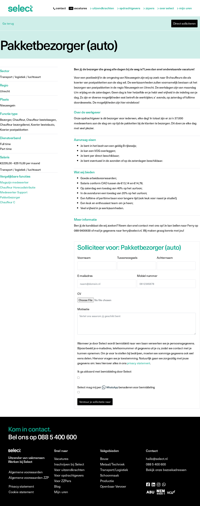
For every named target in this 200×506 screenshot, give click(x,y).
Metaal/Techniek (112, 464)
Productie (107, 480)
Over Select (167, 8)
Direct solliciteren (184, 23)
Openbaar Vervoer (113, 486)
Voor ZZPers (62, 480)
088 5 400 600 (156, 464)
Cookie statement (21, 491)
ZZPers (150, 8)
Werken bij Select (20, 461)
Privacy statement (21, 486)
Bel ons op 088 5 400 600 (42, 437)
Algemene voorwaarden (26, 472)
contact (59, 8)
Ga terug (8, 23)
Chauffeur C (7, 202)
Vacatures (61, 458)
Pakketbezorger (10, 197)
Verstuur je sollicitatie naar (95, 402)
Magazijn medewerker (14, 182)
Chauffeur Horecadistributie (17, 187)
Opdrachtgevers (129, 8)
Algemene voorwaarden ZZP (29, 477)
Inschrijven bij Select (69, 464)
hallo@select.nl (157, 458)
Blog (57, 486)
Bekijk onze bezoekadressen (166, 469)
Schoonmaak (109, 475)
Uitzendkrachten (103, 8)
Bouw (104, 458)
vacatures (78, 8)
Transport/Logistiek (114, 469)
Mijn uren (185, 8)
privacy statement (138, 363)
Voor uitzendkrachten (69, 469)
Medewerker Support (13, 192)
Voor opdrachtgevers (69, 475)
